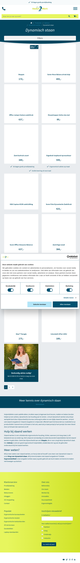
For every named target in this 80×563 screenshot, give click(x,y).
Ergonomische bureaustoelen (14, 514)
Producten (38, 23)
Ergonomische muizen (12, 518)
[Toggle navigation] (75, 9)
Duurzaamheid (47, 500)
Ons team (45, 489)
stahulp (9, 443)
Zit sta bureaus (9, 525)
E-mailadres (46, 515)
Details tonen (69, 298)
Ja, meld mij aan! (49, 544)
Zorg (45, 531)
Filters (40, 38)
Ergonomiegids (47, 503)
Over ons (45, 482)
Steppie (44, 440)
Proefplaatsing (9, 486)
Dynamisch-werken (35, 25)
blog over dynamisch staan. (18, 456)
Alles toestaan (65, 304)
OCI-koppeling (9, 500)
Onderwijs (47, 534)
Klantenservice (10, 482)
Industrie (47, 538)
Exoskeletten (8, 528)
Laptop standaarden (11, 532)
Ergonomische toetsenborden (14, 521)
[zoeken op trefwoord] (34, 16)
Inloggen (7, 496)
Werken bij (45, 493)
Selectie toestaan (39, 304)
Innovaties (45, 496)
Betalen (6, 489)
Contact (6, 503)
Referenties (46, 486)
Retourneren (8, 493)
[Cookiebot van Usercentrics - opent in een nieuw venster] (68, 257)
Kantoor (46, 23)
